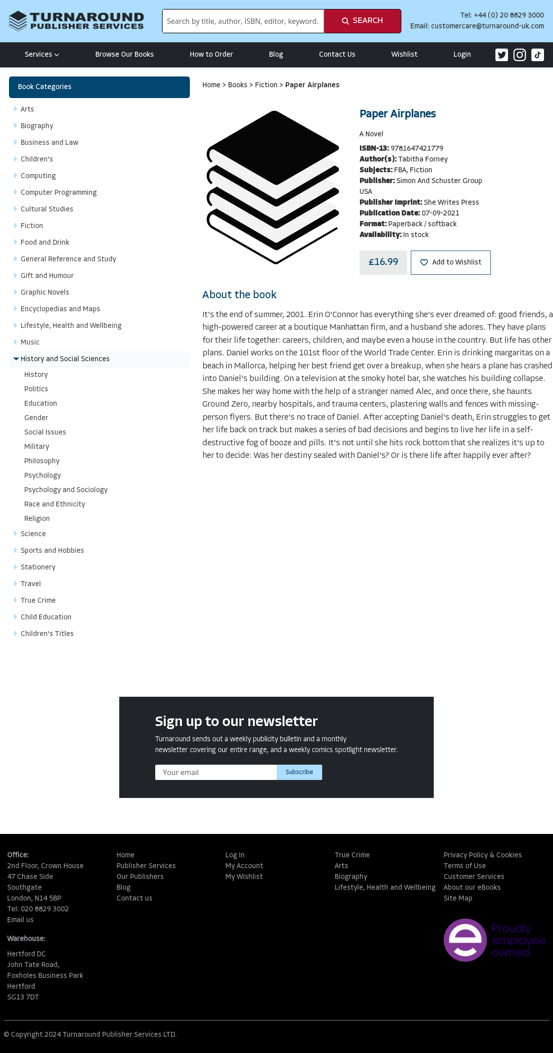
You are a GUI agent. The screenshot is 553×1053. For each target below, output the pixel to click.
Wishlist (404, 54)
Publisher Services (146, 866)
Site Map (458, 898)
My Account (244, 866)
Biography (351, 877)
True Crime (352, 855)
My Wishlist (244, 877)
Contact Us (337, 54)
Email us (20, 920)
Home (212, 85)
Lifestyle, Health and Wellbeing (385, 888)
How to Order (211, 54)
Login (462, 54)
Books (238, 85)
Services (42, 54)
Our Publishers (140, 877)
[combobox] (243, 21)
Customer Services (474, 877)
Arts (341, 866)
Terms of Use (465, 866)
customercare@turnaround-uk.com (487, 26)
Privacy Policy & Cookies (483, 855)
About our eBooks (472, 888)
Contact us (135, 898)
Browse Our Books (124, 54)
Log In (235, 855)
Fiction (267, 85)
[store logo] (76, 21)
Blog (276, 54)
